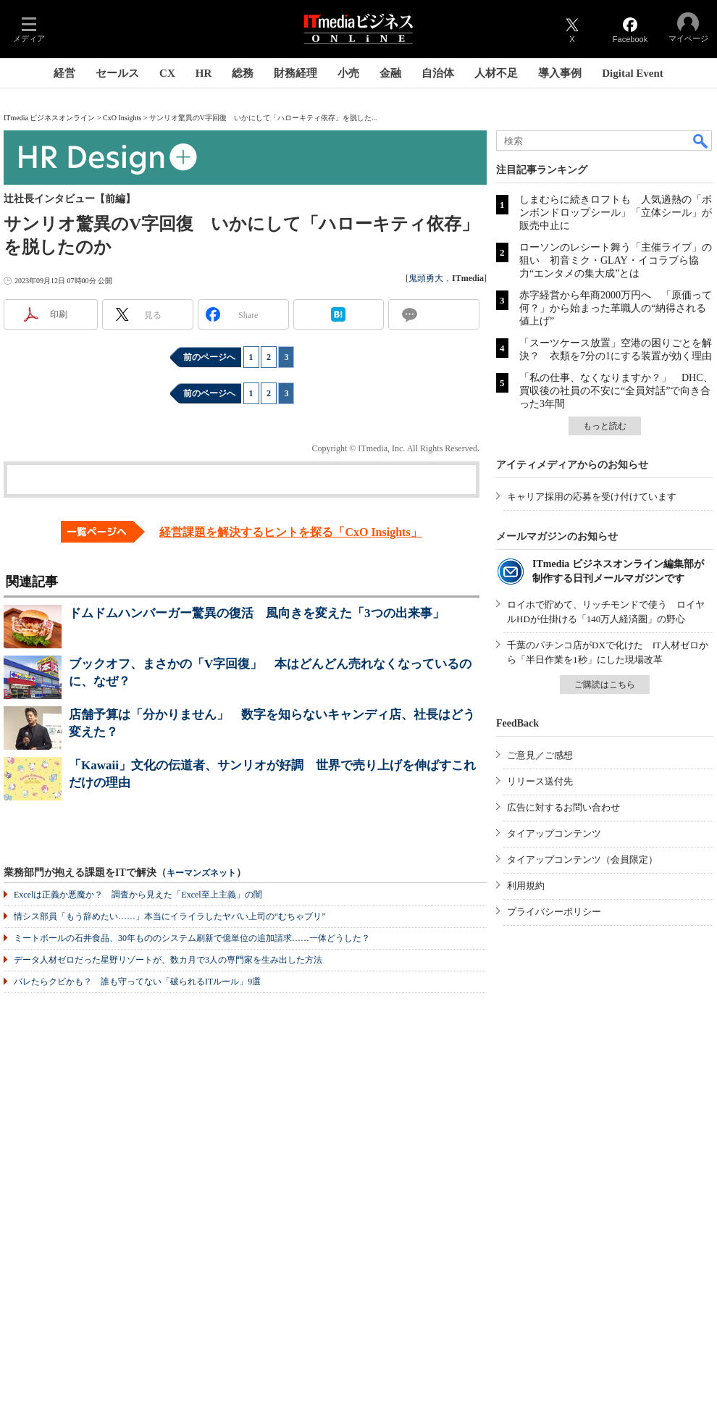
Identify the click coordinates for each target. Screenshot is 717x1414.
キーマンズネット (201, 873)
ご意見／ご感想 (540, 755)
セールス (117, 73)
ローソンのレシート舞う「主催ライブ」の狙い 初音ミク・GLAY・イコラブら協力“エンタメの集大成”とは (615, 260)
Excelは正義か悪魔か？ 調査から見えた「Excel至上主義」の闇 (138, 895)
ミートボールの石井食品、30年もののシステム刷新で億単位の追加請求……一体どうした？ (192, 938)
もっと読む (604, 426)
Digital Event (632, 73)
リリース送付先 (540, 781)
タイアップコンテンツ (554, 833)
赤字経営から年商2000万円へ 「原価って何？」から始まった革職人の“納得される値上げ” (615, 308)
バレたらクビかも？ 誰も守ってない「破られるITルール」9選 (137, 981)
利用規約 (526, 885)
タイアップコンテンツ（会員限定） (582, 859)
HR (204, 73)
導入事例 (560, 73)
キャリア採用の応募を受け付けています (591, 496)
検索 (701, 140)
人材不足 (496, 73)
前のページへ (209, 357)
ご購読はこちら (604, 684)
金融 (390, 73)
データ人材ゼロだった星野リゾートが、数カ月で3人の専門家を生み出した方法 (168, 960)
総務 (242, 73)
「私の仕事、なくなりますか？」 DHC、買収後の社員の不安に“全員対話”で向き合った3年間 (616, 390)
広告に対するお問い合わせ (563, 807)
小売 (348, 73)
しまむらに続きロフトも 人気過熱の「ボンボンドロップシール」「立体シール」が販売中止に (615, 212)
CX (167, 73)
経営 (64, 73)
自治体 (438, 73)
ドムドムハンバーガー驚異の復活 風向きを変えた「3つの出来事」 (257, 613)
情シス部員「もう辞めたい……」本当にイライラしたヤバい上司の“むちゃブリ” (170, 916)
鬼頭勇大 (425, 278)
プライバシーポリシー (554, 911)
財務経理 (295, 73)
